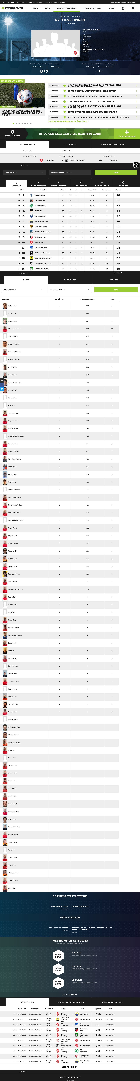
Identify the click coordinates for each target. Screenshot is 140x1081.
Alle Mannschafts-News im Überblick (69, 121)
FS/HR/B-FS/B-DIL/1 (80, 906)
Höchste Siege (27, 1002)
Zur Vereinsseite (70, 23)
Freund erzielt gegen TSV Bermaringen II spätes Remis (98, 117)
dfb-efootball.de (20, 2)
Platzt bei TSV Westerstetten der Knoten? (92, 91)
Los (116, 172)
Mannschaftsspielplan (112, 144)
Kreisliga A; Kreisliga (66, 156)
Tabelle (16, 184)
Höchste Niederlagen (112, 1002)
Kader (26, 280)
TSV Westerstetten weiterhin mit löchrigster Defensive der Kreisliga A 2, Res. (21, 112)
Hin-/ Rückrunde (38, 184)
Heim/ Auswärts (59, 184)
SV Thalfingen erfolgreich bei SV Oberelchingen (95, 96)
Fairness (123, 184)
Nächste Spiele (27, 144)
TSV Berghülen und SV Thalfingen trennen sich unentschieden (94, 106)
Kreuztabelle (102, 184)
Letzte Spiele (70, 144)
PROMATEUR (5, 2)
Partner (46, 2)
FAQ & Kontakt (53, 2)
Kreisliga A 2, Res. (92, 30)
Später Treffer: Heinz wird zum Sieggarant (92, 112)
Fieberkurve (80, 184)
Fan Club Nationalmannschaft (34, 2)
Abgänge (114, 280)
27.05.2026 (53, 91)
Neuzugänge (70, 280)
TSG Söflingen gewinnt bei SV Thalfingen (91, 101)
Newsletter (62, 2)
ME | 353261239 (109, 156)
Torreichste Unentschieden (70, 1002)
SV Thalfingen (70, 1079)
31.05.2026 (53, 85)
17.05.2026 (53, 96)
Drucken (118, 273)
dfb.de (12, 2)
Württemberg (76, 16)
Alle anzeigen (70, 994)
